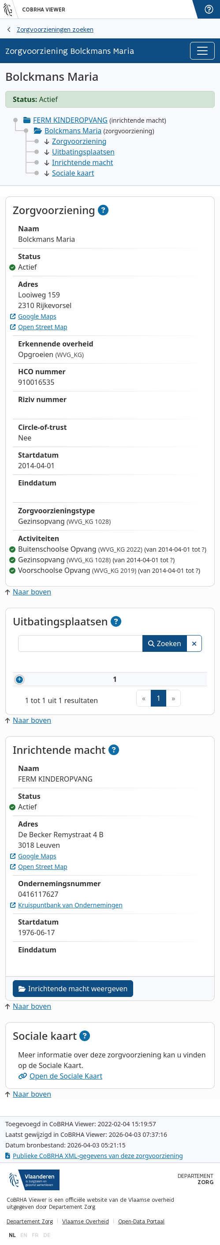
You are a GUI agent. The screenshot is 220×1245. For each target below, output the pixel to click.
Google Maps (33, 316)
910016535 (66, 682)
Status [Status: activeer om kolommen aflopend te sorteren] (183, 663)
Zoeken (164, 643)
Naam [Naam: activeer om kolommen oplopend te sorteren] (112, 663)
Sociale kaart (69, 173)
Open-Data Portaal (141, 1222)
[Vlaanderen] (11, 9)
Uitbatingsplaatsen (80, 152)
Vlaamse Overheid (85, 1222)
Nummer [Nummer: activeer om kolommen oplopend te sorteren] (53, 663)
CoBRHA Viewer (43, 9)
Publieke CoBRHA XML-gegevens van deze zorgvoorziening (94, 1155)
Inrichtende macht (79, 162)
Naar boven (28, 592)
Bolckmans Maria (73, 130)
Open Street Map (38, 327)
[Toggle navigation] (202, 51)
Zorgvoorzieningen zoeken (55, 29)
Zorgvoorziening (76, 141)
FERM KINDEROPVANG (70, 120)
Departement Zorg (30, 1222)
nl (12, 1235)
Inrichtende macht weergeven (73, 995)
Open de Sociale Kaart (60, 1082)
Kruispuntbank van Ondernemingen (66, 911)
